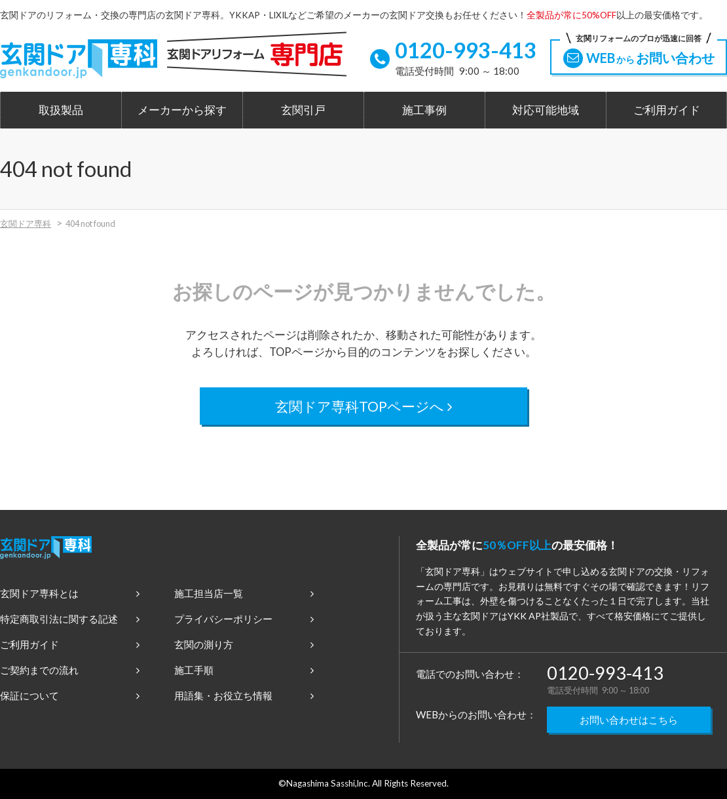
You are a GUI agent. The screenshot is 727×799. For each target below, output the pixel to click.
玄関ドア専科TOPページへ (364, 406)
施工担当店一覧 (244, 593)
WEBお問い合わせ (638, 53)
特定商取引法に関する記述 (70, 619)
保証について (70, 695)
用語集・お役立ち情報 (244, 695)
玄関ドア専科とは (70, 593)
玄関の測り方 (244, 644)
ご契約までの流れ (70, 670)
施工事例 (424, 110)
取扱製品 (61, 110)
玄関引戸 (303, 110)
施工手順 (244, 670)
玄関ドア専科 (25, 223)
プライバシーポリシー (244, 619)
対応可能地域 (545, 110)
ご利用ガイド (666, 110)
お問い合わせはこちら (629, 720)
